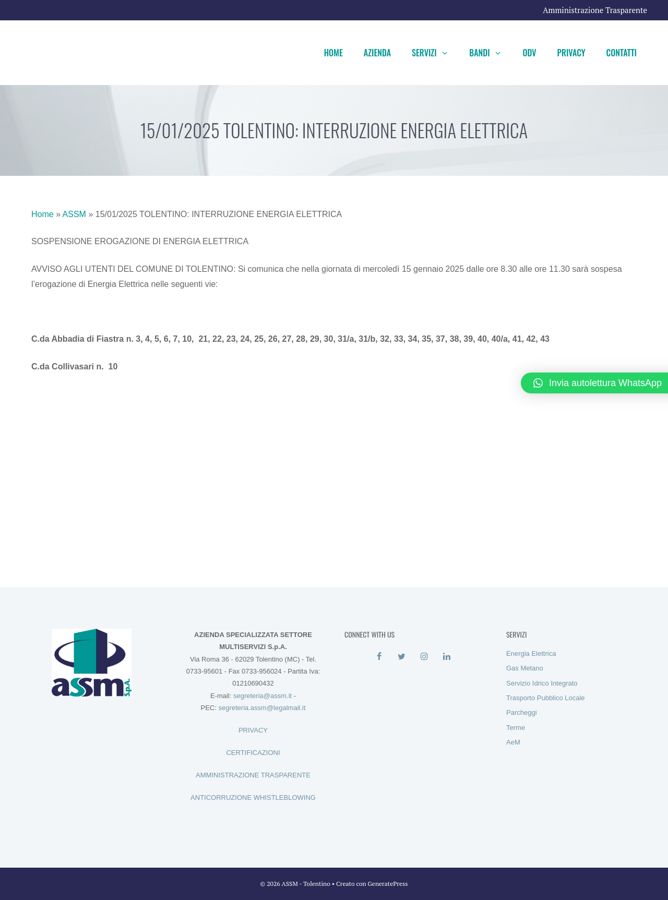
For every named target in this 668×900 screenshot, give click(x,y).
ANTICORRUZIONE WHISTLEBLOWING (253, 797)
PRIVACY (253, 730)
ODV (529, 52)
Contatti (621, 52)
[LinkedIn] (446, 656)
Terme (515, 727)
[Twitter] (401, 656)
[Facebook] (379, 656)
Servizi (435, 52)
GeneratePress (388, 883)
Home (333, 52)
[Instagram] (424, 656)
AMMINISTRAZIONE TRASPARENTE (253, 775)
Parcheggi (521, 712)
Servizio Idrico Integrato (542, 683)
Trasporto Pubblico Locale (545, 698)
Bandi (490, 52)
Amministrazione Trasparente (595, 10)
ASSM (74, 214)
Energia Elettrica (531, 653)
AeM (513, 742)
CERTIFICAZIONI (253, 753)
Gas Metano (524, 668)
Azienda (377, 52)
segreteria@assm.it (262, 696)
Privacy (571, 52)
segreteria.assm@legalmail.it (261, 708)
